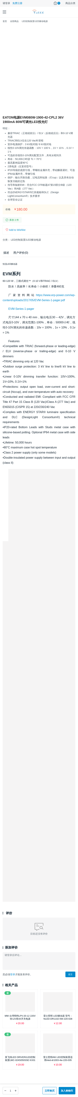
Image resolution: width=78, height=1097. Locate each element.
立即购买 (50, 1090)
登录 (12, 974)
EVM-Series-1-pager (21, 308)
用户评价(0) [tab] (20, 252)
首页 (5, 21)
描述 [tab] (6, 252)
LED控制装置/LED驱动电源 (26, 239)
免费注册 (17, 3)
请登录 (6, 3)
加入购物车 (67, 1090)
